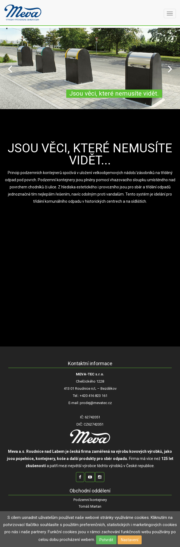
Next (170, 68)
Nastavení (129, 540)
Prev (10, 68)
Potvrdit (106, 540)
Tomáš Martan (90, 506)
